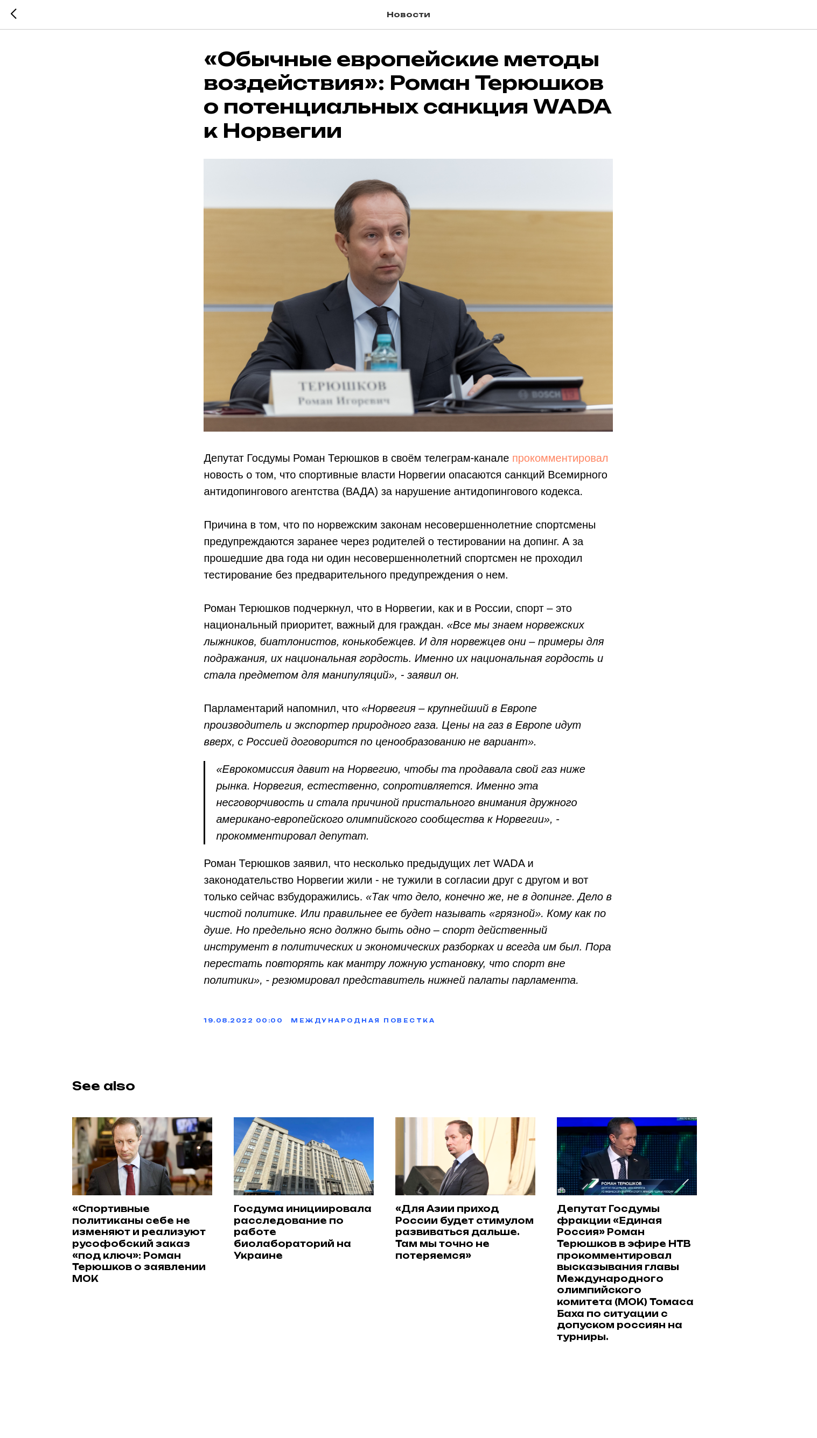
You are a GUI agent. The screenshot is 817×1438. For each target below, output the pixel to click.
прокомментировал (560, 462)
